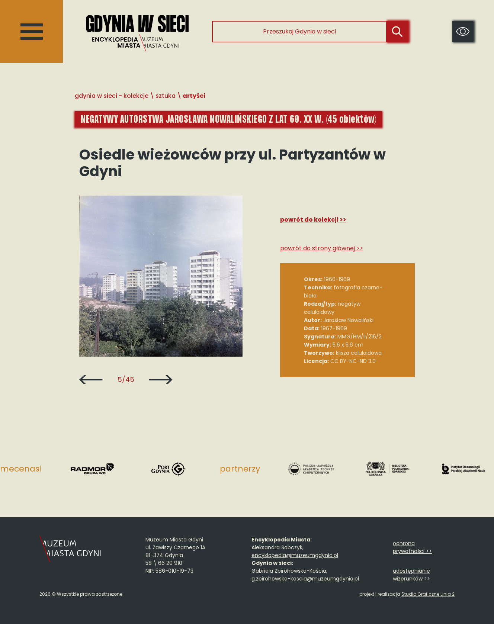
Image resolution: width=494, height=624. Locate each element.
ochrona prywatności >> (412, 547)
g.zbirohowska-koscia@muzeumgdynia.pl (305, 578)
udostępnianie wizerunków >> (411, 574)
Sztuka (165, 95)
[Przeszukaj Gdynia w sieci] (299, 31)
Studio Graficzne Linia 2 (428, 594)
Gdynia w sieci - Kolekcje (111, 95)
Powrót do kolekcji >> (313, 219)
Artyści (194, 95)
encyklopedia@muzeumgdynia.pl (294, 555)
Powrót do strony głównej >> (321, 248)
